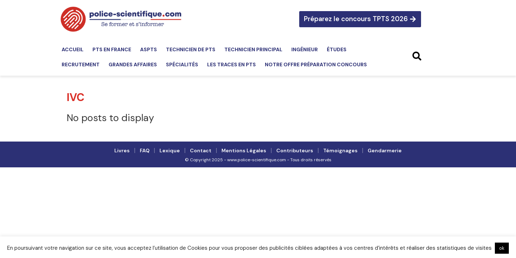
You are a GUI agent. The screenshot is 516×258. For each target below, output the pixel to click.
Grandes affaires (133, 64)
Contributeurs (294, 150)
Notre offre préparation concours (316, 64)
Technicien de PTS (190, 49)
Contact (200, 150)
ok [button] (502, 248)
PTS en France (111, 49)
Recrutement (81, 64)
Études (337, 49)
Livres (122, 150)
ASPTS (148, 49)
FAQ (144, 150)
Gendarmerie (385, 150)
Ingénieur (304, 49)
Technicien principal (253, 49)
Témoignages (340, 150)
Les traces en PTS (231, 64)
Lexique (169, 150)
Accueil (72, 49)
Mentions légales (243, 150)
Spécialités (182, 64)
